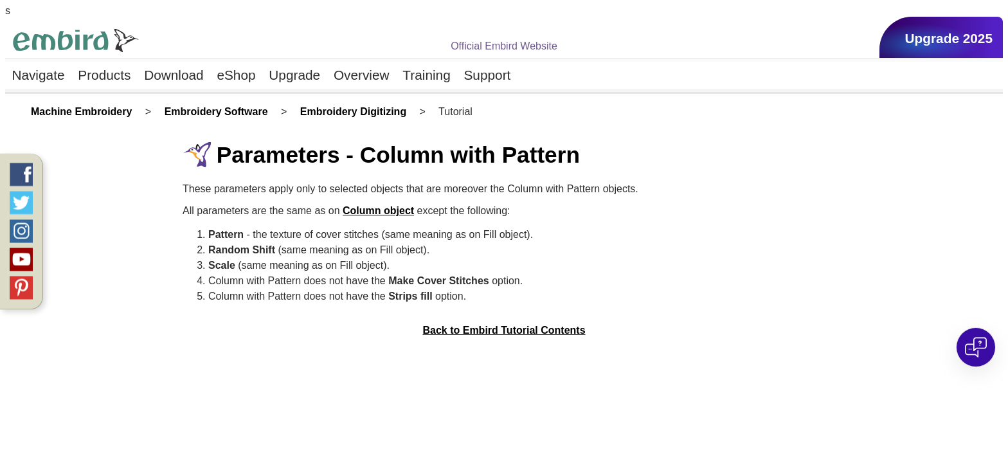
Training (426, 75)
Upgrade (294, 75)
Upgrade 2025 (949, 38)
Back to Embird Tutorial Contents (503, 330)
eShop (236, 75)
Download (174, 75)
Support (487, 75)
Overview (362, 75)
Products (104, 75)
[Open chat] (976, 347)
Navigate (38, 75)
